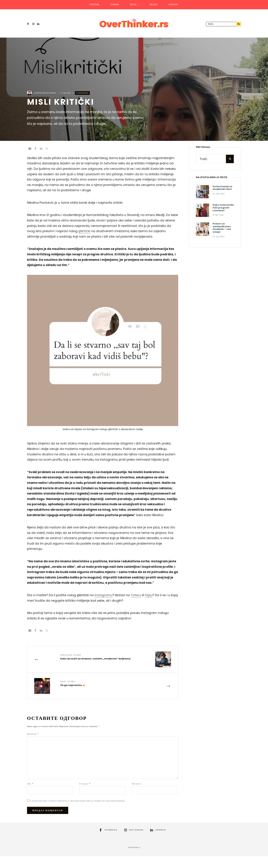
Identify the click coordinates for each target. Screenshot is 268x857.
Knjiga (153, 4)
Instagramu (103, 596)
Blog (133, 4)
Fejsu (148, 596)
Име (30, 784)
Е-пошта (84, 784)
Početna (94, 4)
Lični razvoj (82, 94)
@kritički (84, 232)
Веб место (137, 784)
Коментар (33, 734)
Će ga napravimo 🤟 (73, 684)
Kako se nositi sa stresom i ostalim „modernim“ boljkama (96, 658)
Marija (52, 94)
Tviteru (136, 596)
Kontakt (173, 4)
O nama (115, 4)
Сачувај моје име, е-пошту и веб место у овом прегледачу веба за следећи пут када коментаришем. (77, 801)
